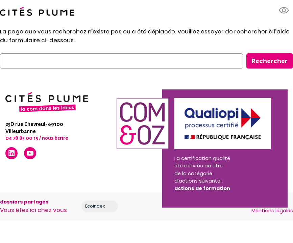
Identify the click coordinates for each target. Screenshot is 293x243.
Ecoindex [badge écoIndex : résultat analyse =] (100, 206)
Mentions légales (272, 210)
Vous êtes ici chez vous (33, 210)
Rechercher (270, 61)
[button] (284, 10)
